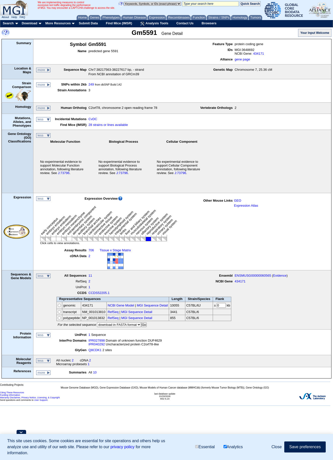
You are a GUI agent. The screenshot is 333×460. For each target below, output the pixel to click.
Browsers (209, 23)
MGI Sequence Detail (152, 305)
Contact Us (185, 23)
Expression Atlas (246, 205)
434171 (258, 53)
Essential (205, 447)
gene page (242, 59)
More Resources (58, 23)
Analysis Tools (154, 23)
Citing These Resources (12, 392)
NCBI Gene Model (121, 305)
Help (14, 17)
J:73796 (63, 173)
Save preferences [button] (305, 447)
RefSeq (113, 312)
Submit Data (88, 23)
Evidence (279, 275)
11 (90, 275)
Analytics (233, 447)
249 (91, 84)
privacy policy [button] (122, 447)
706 (91, 250)
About (5, 17)
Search (8, 23)
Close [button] (276, 447)
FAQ (22, 17)
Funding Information (10, 395)
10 (94, 372)
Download (29, 23)
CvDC (92, 119)
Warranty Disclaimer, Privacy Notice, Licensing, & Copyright (30, 397)
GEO (237, 200)
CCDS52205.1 (98, 293)
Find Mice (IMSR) (119, 23)
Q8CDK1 (94, 350)
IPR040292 (96, 344)
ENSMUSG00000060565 (253, 275)
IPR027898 (96, 340)
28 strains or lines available (108, 125)
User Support (40, 400)
